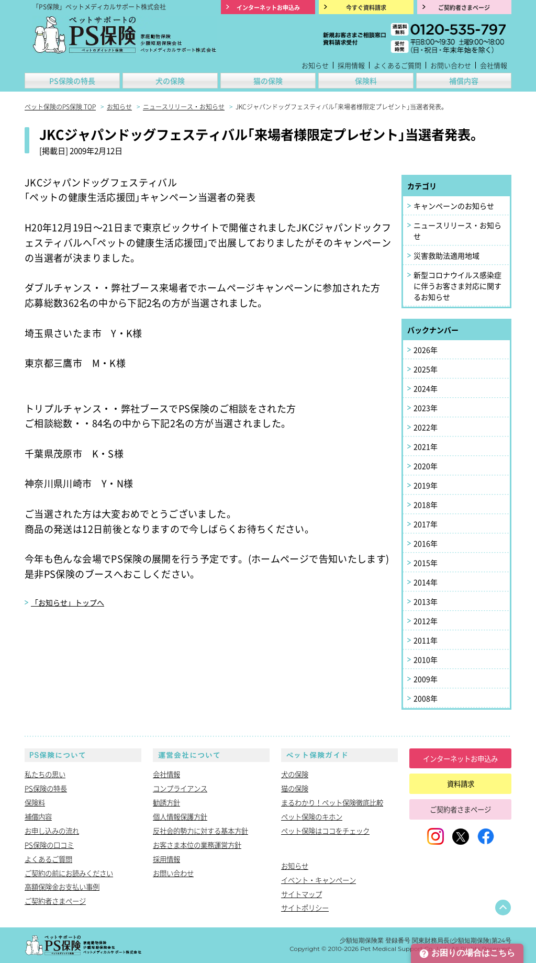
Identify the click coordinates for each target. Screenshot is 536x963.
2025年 (426, 369)
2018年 (426, 504)
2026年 (426, 349)
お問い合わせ (450, 65)
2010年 (426, 659)
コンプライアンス (180, 788)
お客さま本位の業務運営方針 (197, 844)
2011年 (426, 640)
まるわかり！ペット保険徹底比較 (332, 802)
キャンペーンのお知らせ (454, 205)
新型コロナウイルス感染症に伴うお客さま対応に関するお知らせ (457, 286)
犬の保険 (170, 80)
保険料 (366, 80)
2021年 (426, 446)
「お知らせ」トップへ (67, 602)
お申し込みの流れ (52, 830)
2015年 (426, 562)
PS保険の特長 (72, 80)
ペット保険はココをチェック (325, 830)
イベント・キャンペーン (318, 880)
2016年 (426, 543)
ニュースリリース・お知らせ (457, 230)
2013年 (426, 601)
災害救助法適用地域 (446, 255)
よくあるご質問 (397, 65)
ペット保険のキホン (311, 816)
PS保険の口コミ (49, 844)
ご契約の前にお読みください (69, 873)
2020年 (426, 466)
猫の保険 (268, 80)
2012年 (426, 620)
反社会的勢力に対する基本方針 (200, 830)
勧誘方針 (166, 802)
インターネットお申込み (460, 758)
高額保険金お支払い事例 (62, 886)
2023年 (426, 407)
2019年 (426, 485)
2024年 (426, 388)
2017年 (426, 524)
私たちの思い (45, 774)
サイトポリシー (305, 907)
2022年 (426, 427)
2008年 (426, 698)
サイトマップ (301, 894)
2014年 (426, 582)
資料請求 (460, 783)
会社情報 (493, 65)
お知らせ (315, 65)
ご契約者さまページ (55, 900)
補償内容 (463, 80)
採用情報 (351, 65)
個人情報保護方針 (180, 816)
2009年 (426, 679)
